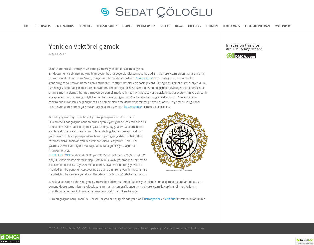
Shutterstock (144, 78)
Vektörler (170, 199)
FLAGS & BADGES (107, 26)
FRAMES (127, 26)
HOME (26, 26)
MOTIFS (165, 26)
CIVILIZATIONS (64, 26)
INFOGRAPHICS (146, 26)
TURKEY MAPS (231, 26)
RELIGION (212, 26)
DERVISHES (85, 26)
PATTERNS (194, 26)
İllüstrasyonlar (133, 107)
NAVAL (179, 26)
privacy (156, 228)
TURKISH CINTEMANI (258, 26)
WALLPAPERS (283, 26)
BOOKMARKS (43, 26)
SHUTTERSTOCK (60, 155)
